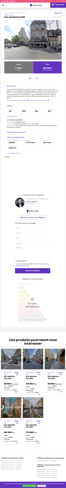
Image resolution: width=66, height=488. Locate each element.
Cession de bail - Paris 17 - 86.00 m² (47, 469)
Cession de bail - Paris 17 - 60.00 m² (47, 473)
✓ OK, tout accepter (29, 486)
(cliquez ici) (22, 132)
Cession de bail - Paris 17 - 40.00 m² (11, 463)
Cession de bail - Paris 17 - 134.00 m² (11, 465)
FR (63, 1)
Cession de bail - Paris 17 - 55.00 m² (47, 475)
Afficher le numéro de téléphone (32, 217)
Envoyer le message (33, 271)
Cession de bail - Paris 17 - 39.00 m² (11, 469)
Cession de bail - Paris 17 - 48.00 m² (47, 471)
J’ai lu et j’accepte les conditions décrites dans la (32, 264)
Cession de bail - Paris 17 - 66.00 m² (47, 477)
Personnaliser (41, 486)
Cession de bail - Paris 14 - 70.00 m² (47, 461)
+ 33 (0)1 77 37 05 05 (9, 1)
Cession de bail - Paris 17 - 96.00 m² (11, 461)
